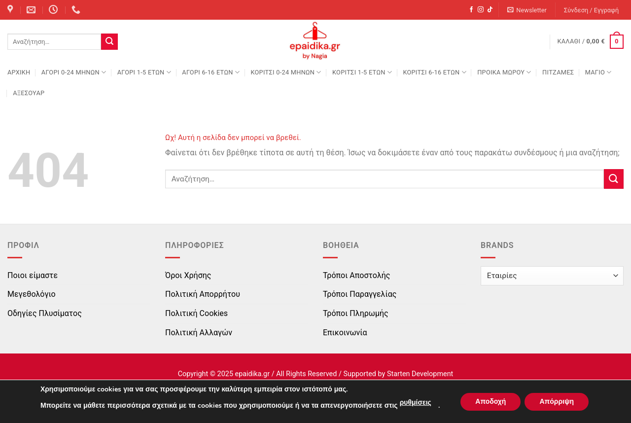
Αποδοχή (490, 401)
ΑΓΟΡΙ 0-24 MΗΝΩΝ (73, 72)
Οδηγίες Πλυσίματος (44, 313)
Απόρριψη (556, 401)
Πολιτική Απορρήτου (202, 294)
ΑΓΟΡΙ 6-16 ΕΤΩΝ (211, 72)
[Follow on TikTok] (490, 9)
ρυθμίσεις (415, 402)
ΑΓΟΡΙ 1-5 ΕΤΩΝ (144, 72)
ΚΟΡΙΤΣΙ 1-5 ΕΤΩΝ (362, 72)
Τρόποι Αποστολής (356, 275)
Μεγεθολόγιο (31, 294)
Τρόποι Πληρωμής (355, 313)
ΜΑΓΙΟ (598, 72)
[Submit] (109, 42)
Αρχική (18, 72)
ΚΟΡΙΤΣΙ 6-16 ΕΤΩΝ (434, 72)
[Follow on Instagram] (481, 9)
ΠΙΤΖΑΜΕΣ (558, 72)
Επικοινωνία (345, 332)
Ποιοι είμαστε (32, 275)
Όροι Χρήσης (188, 275)
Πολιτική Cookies (196, 313)
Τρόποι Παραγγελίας (359, 294)
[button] (527, 10)
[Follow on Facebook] (471, 9)
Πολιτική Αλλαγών (198, 332)
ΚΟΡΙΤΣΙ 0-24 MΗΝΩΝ (285, 72)
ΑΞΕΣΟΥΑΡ (28, 93)
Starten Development (420, 374)
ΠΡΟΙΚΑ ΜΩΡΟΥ (504, 72)
